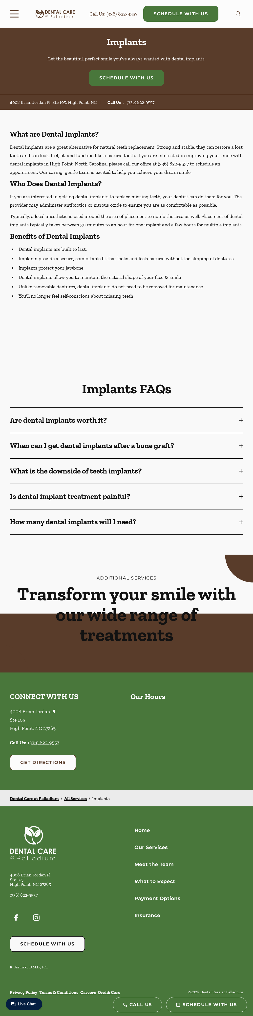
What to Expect (154, 881)
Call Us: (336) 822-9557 (113, 14)
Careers (88, 992)
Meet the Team (154, 864)
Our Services (151, 847)
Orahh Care (109, 992)
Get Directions (43, 762)
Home (142, 830)
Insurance (147, 915)
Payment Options (157, 898)
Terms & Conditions (58, 992)
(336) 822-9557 (140, 102)
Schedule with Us (181, 14)
